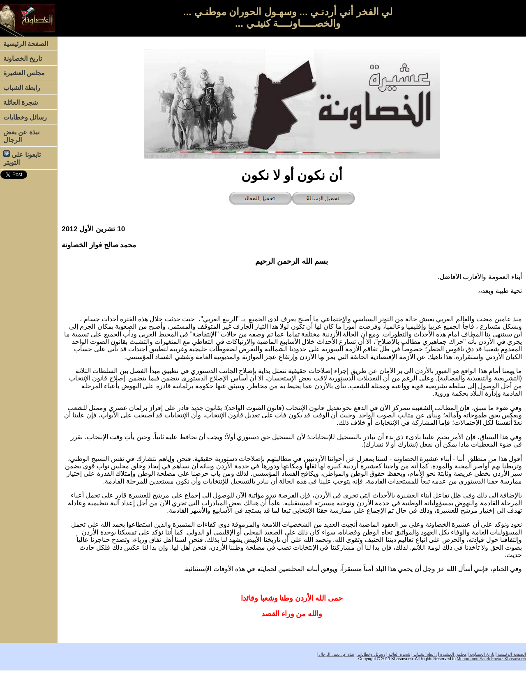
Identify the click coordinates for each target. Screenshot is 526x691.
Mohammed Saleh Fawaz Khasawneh (491, 658)
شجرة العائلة (20, 102)
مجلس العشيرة (24, 72)
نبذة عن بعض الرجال (21, 136)
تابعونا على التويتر (22, 158)
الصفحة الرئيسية (25, 43)
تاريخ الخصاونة (22, 58)
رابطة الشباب (21, 87)
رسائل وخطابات (25, 117)
